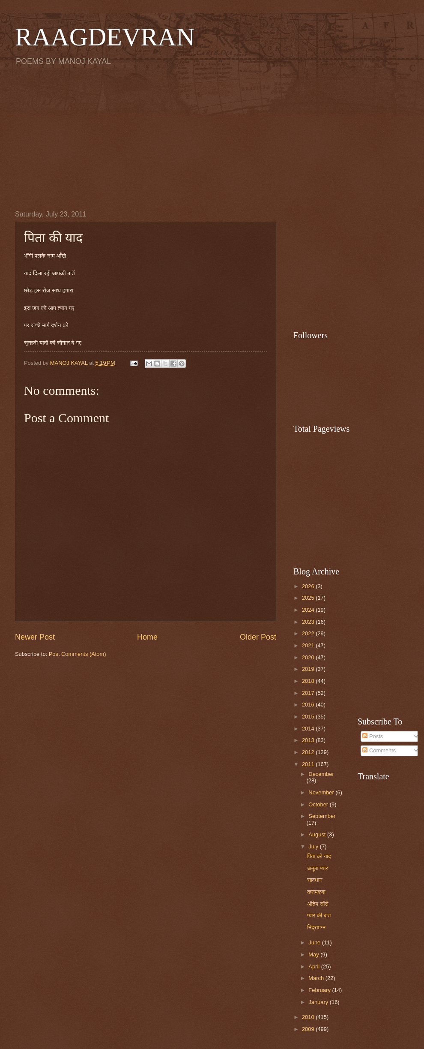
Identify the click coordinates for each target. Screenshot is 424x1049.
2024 (309, 610)
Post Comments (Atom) (77, 654)
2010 (309, 1017)
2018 (309, 681)
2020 (309, 657)
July (313, 846)
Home (147, 637)
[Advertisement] (212, 138)
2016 (309, 704)
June (315, 942)
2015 (309, 716)
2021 (309, 645)
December (321, 774)
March (316, 978)
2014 (309, 728)
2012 (309, 752)
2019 (309, 669)
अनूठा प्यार (317, 868)
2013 (309, 740)
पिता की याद (319, 856)
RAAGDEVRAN (105, 37)
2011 (309, 764)
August (317, 834)
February (320, 990)
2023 (309, 622)
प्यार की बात (319, 915)
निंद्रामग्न (316, 927)
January (318, 1002)
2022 (309, 633)
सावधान (314, 880)
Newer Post (35, 637)
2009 (309, 1029)
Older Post (258, 637)
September (321, 816)
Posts (372, 736)
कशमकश (316, 892)
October (318, 804)
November (321, 792)
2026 (309, 586)
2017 (309, 693)
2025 (309, 598)
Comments (379, 750)
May (314, 954)
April (314, 966)
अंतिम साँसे (317, 904)
